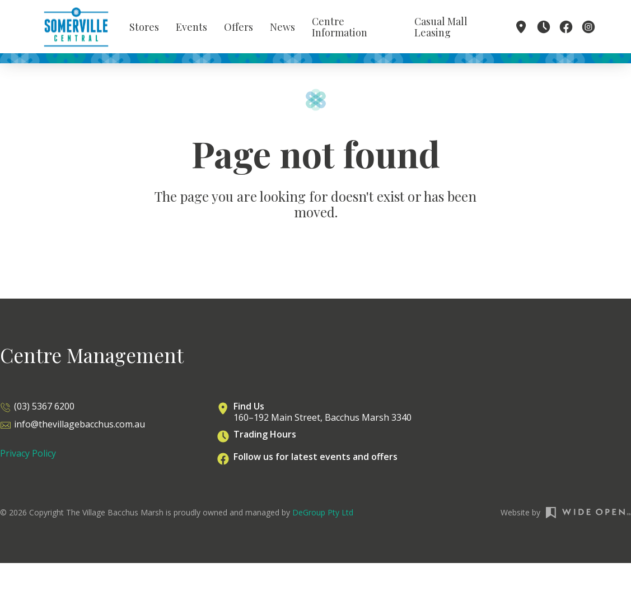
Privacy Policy (28, 458)
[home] (76, 27)
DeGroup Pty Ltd (322, 516)
